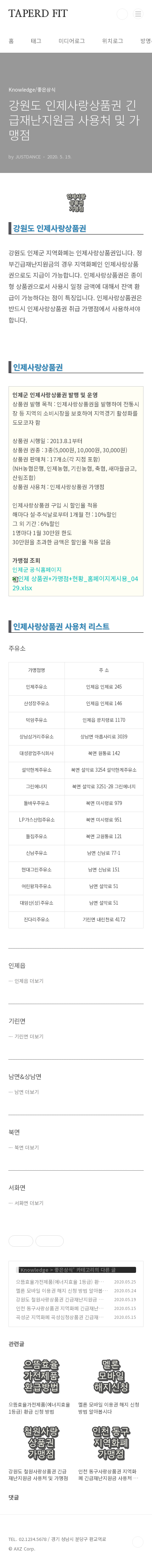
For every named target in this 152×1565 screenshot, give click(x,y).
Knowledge (35, 1269)
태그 (36, 40)
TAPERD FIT (38, 14)
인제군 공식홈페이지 (37, 569)
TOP (137, 1542)
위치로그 (112, 40)
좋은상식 (64, 1269)
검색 (122, 14)
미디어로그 (71, 40)
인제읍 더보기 (29, 980)
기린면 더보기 (29, 1036)
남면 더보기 (27, 1091)
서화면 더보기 (29, 1202)
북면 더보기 (27, 1147)
